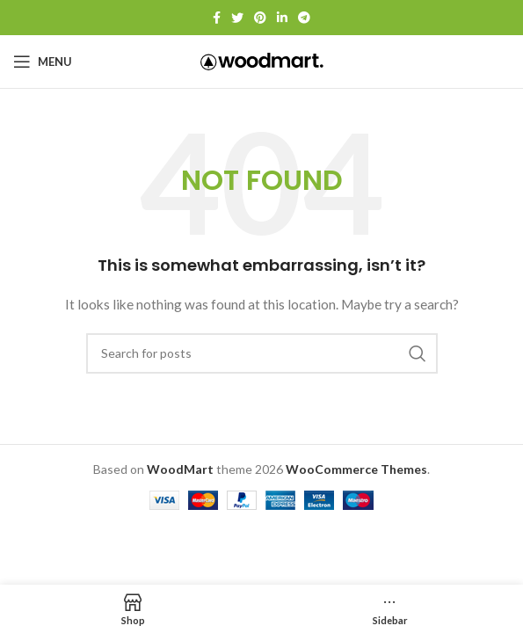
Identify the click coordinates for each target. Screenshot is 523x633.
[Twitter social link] (237, 17)
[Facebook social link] (216, 17)
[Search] (262, 353)
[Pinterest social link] (260, 17)
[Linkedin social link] (282, 17)
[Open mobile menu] (42, 61)
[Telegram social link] (304, 17)
